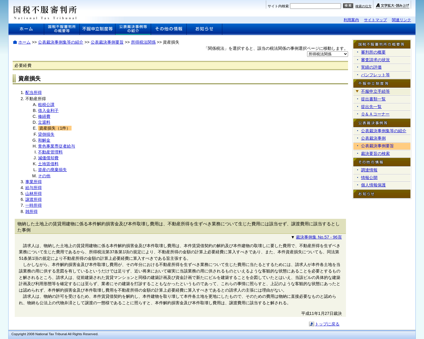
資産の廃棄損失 (52, 169)
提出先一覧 (371, 106)
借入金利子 (48, 110)
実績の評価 (371, 67)
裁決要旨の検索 (375, 153)
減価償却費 (48, 158)
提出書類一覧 (373, 99)
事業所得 (33, 181)
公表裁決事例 (373, 138)
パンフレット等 (375, 74)
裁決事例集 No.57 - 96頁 (319, 237)
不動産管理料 (50, 152)
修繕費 (44, 116)
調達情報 (369, 170)
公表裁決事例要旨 (107, 42)
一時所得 (33, 205)
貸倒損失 (46, 134)
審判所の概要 (373, 52)
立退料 (44, 122)
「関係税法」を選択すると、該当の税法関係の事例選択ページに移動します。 (276, 48)
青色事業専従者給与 (56, 146)
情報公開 (369, 177)
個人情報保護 (373, 185)
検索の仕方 (363, 6)
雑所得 (31, 211)
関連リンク (401, 20)
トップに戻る (327, 324)
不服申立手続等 (375, 91)
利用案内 (351, 20)
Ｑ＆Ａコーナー (375, 114)
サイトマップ (375, 20)
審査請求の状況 (375, 59)
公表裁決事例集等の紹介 (60, 42)
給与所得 (33, 187)
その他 (44, 175)
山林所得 (33, 193)
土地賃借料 (48, 163)
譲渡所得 (33, 199)
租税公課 (46, 104)
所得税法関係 (143, 42)
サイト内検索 (278, 6)
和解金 (44, 140)
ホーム (24, 42)
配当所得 (33, 92)
